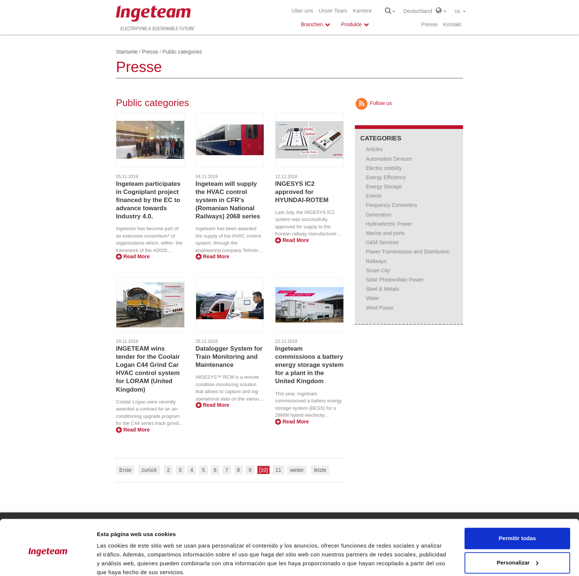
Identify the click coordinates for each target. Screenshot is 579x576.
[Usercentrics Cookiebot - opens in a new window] (48, 561)
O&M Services (382, 242)
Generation (378, 215)
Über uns (302, 11)
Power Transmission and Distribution (408, 252)
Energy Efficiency (386, 177)
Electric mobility (384, 168)
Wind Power (380, 308)
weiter (297, 470)
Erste (125, 470)
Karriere (362, 11)
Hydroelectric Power (389, 224)
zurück (149, 470)
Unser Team (333, 11)
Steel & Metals (382, 289)
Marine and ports (385, 233)
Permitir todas (517, 507)
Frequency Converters (391, 205)
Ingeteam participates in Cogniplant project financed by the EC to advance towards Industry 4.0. (148, 200)
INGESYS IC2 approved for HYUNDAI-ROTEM (302, 192)
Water (373, 298)
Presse (429, 24)
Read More (133, 256)
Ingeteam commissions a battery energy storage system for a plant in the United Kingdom (309, 365)
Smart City (378, 270)
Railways (376, 261)
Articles (374, 149)
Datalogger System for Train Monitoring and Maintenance (229, 356)
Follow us (373, 103)
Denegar (517, 555)
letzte (320, 470)
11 (278, 470)
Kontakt (452, 24)
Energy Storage (384, 187)
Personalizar (517, 531)
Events (374, 196)
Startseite (127, 52)
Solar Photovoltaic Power (395, 280)
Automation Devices (389, 159)
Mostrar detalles (118, 561)
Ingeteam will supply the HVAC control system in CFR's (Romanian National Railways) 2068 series (228, 200)
